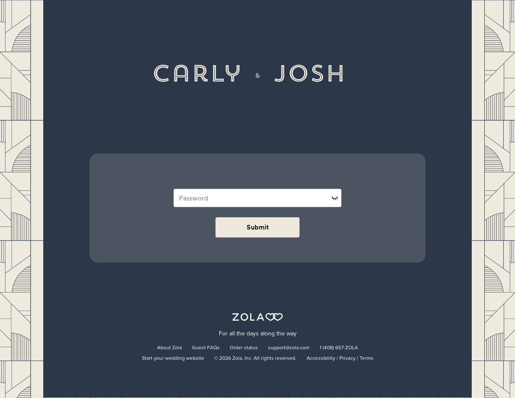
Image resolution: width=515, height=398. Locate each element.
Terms (366, 358)
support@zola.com (289, 348)
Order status (244, 348)
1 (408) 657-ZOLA (339, 348)
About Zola (169, 348)
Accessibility (321, 358)
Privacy (347, 358)
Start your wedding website (173, 358)
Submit (258, 227)
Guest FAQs (206, 348)
